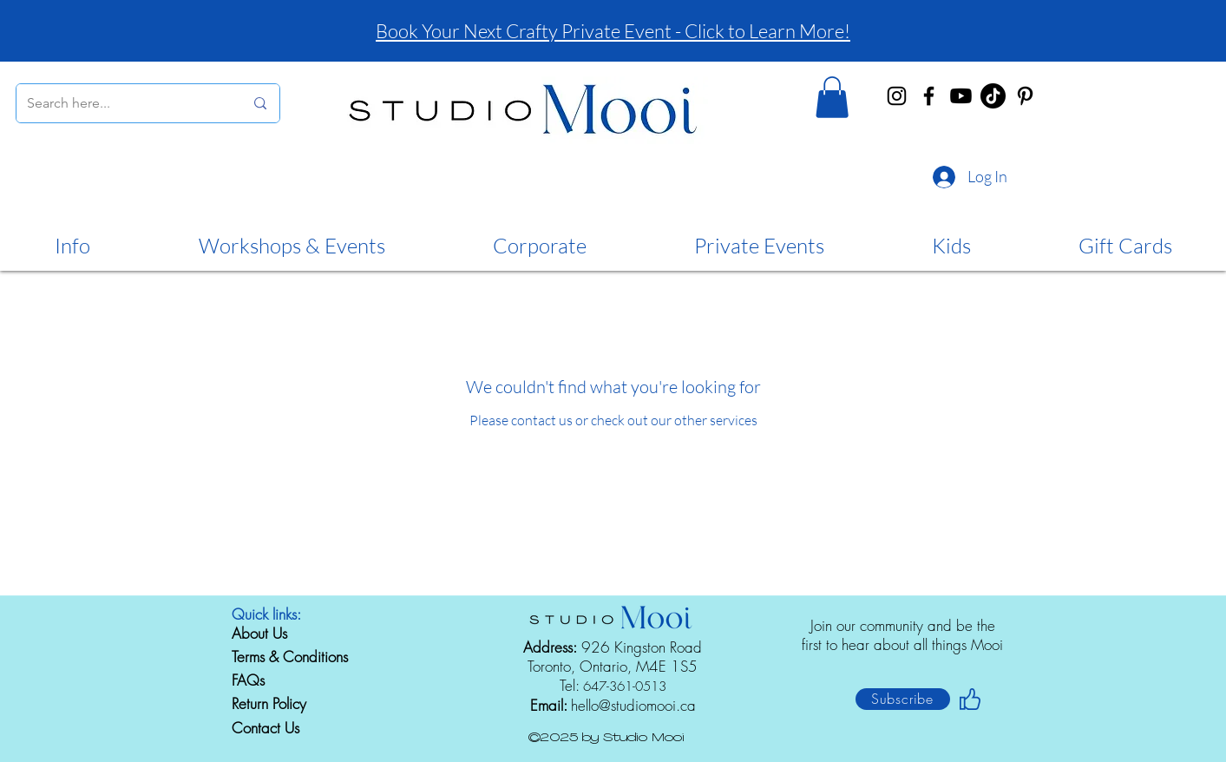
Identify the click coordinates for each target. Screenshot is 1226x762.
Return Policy (269, 703)
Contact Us (265, 728)
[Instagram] (896, 95)
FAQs (248, 680)
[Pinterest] (1025, 95)
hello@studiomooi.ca (633, 705)
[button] (832, 97)
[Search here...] (122, 103)
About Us (259, 633)
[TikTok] (993, 95)
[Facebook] (928, 95)
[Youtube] (961, 95)
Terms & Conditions (290, 657)
